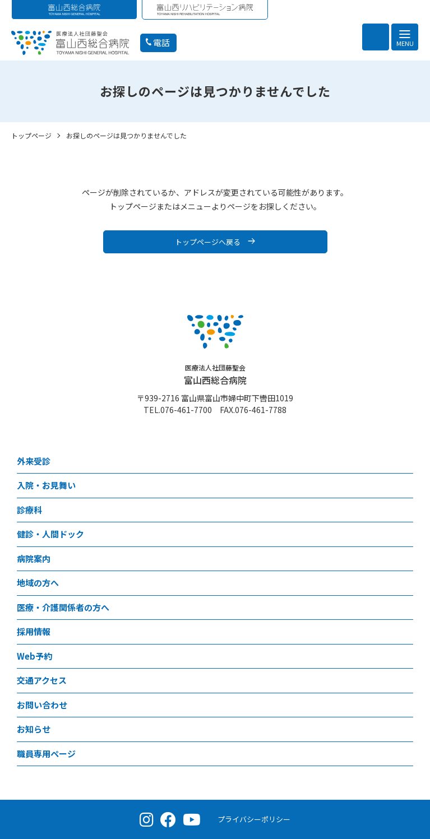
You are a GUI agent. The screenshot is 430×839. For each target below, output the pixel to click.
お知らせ (33, 729)
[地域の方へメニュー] (404, 583)
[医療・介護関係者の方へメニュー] (404, 608)
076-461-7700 (186, 409)
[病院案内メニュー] (404, 559)
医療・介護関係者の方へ (63, 607)
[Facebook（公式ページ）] (168, 819)
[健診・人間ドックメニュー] (404, 534)
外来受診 (33, 461)
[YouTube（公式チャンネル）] (192, 819)
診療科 (29, 510)
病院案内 (33, 558)
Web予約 (34, 656)
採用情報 (33, 631)
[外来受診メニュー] (404, 461)
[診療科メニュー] (404, 510)
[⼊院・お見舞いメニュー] (404, 486)
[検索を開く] (376, 37)
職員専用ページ (46, 753)
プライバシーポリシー (254, 819)
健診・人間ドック (50, 534)
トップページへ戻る (208, 242)
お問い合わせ (42, 705)
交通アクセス (42, 680)
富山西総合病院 (215, 375)
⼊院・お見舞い (46, 485)
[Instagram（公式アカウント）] (147, 819)
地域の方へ (38, 582)
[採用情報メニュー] (404, 632)
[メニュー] (405, 37)
